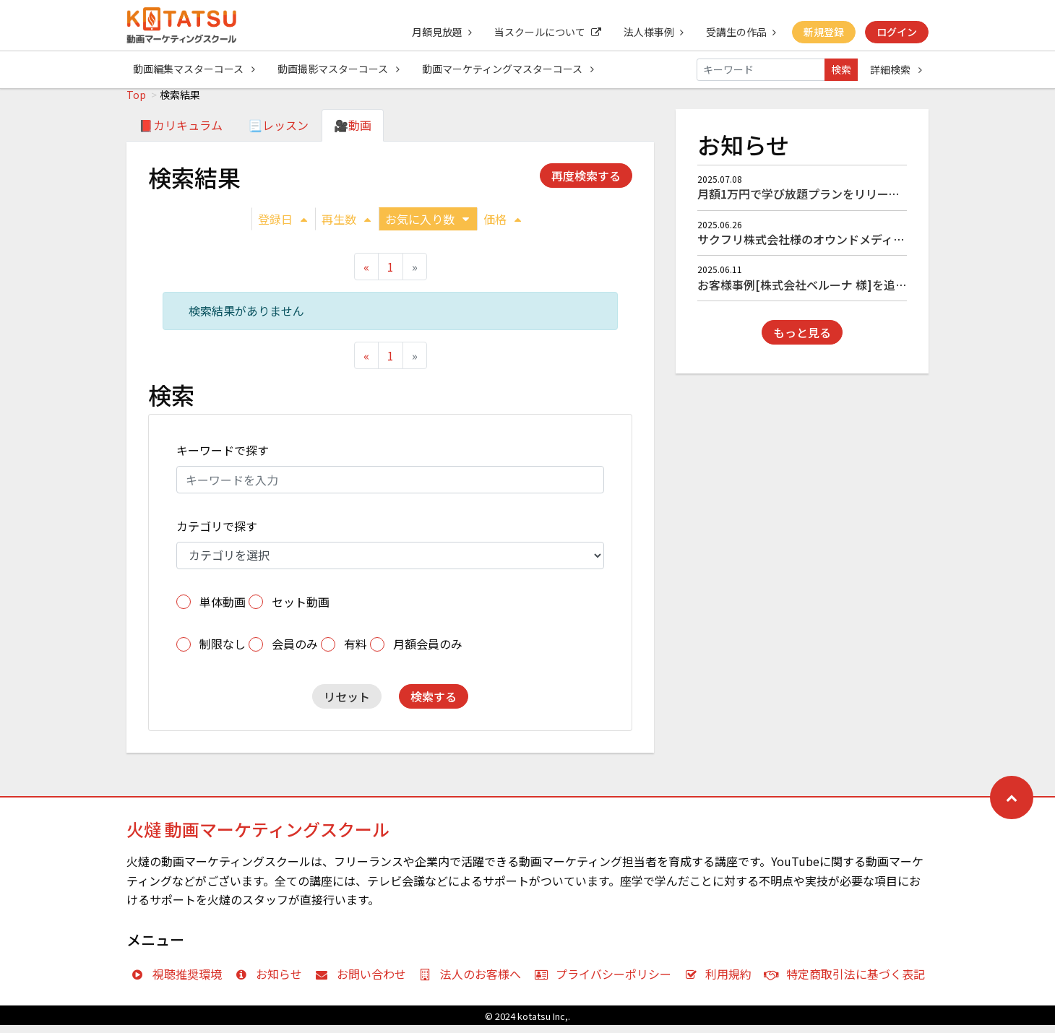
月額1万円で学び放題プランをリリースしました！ (827, 201)
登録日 (282, 226)
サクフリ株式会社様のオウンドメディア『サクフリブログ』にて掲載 (876, 247)
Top (136, 102)
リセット (347, 704)
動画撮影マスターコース (339, 69)
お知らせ (272, 981)
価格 (502, 226)
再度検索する (586, 183)
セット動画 (301, 609)
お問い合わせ (364, 981)
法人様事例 (651, 32)
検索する (433, 704)
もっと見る (802, 340)
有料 (355, 651)
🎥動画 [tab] (352, 133)
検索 (841, 69)
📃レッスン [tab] (278, 133)
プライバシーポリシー (606, 981)
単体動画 (222, 609)
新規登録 (823, 32)
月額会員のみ (427, 651)
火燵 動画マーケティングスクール (257, 837)
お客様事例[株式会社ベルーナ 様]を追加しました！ (831, 292)
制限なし (222, 651)
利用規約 (721, 981)
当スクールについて (544, 32)
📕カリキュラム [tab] (181, 133)
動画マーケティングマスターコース (509, 69)
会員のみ (295, 651)
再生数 (346, 226)
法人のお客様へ (474, 981)
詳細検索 (896, 69)
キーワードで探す (222, 458)
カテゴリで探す (216, 534)
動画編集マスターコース (194, 69)
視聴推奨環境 (179, 981)
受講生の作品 (740, 32)
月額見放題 (438, 32)
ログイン (897, 32)
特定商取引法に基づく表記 (848, 981)
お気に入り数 (427, 226)
